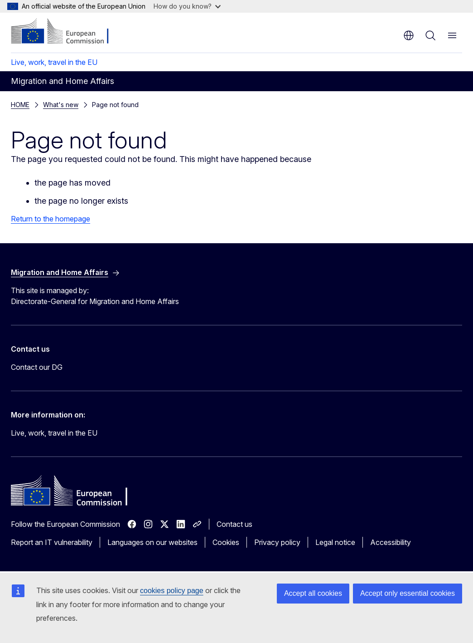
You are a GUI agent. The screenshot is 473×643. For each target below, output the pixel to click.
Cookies (225, 542)
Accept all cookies (313, 593)
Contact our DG (37, 367)
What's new (60, 104)
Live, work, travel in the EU (54, 62)
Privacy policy (277, 542)
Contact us (234, 524)
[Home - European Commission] (66, 31)
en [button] (408, 35)
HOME (20, 104)
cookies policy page (171, 590)
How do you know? (187, 6)
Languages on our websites (152, 542)
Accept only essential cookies (407, 593)
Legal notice (335, 542)
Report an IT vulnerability (51, 542)
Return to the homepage (50, 218)
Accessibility (390, 542)
